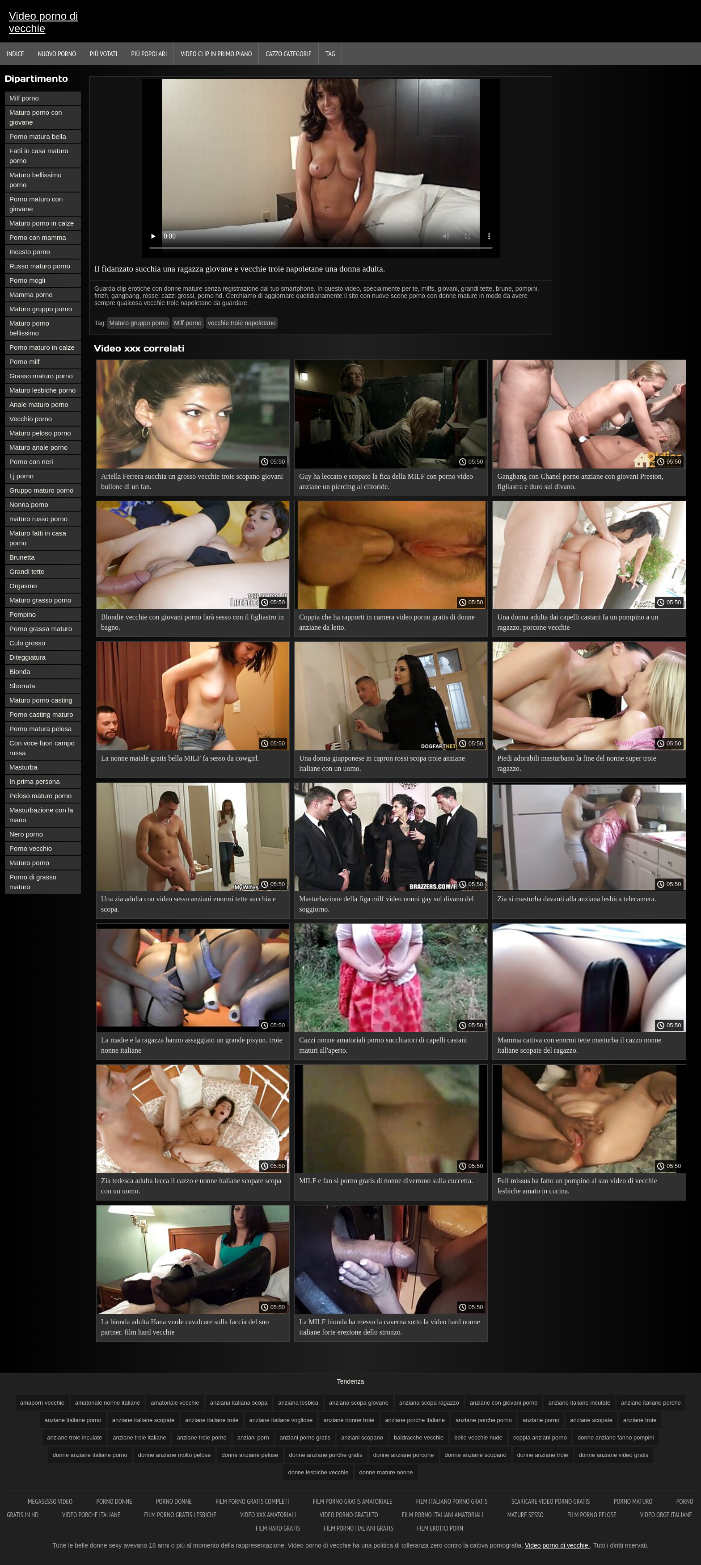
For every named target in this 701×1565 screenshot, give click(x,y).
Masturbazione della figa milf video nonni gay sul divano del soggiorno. (386, 904)
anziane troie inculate (74, 1437)
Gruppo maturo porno (41, 490)
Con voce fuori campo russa (42, 748)
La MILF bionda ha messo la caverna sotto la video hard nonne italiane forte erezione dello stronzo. (389, 1327)
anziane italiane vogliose (281, 1420)
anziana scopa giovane (359, 1402)
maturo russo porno (38, 519)
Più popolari (149, 53)
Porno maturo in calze (42, 347)
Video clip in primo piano (216, 53)
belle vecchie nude (478, 1437)
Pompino (22, 614)
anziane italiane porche (651, 1402)
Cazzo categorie (289, 53)
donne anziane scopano (476, 1455)
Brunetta (22, 557)
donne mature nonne (386, 1472)
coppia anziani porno (540, 1437)
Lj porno (21, 476)
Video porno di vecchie (43, 22)
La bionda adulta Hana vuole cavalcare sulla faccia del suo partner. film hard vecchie (185, 1327)
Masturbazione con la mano (41, 815)
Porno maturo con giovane (36, 204)
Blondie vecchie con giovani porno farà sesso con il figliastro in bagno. (192, 622)
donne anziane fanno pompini (616, 1437)
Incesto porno (29, 251)
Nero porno (26, 834)
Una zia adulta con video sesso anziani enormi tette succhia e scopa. (188, 904)
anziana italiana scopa (239, 1402)
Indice (15, 53)
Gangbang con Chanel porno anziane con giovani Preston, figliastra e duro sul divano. (580, 481)
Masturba (23, 767)
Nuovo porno (57, 53)
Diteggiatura (27, 657)
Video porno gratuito (350, 1515)
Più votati (103, 53)
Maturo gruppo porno (40, 309)
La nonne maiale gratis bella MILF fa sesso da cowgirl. (180, 758)
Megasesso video (51, 1501)
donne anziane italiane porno (90, 1455)
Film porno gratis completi (253, 1501)
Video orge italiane (666, 1515)
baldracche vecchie (418, 1437)
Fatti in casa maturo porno (38, 155)
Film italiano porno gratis (452, 1501)
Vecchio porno (30, 419)
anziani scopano (362, 1437)
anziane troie (639, 1420)
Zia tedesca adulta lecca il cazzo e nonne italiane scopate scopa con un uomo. (191, 1186)
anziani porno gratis (305, 1437)
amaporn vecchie (42, 1402)
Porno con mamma (37, 237)
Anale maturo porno (38, 404)
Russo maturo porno (39, 266)
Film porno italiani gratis (359, 1528)
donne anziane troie (542, 1455)
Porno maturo (634, 1501)
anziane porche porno (484, 1420)
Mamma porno (31, 294)
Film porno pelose (592, 1515)
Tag (330, 53)
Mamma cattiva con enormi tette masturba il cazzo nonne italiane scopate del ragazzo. (579, 1045)
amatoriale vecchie (175, 1402)
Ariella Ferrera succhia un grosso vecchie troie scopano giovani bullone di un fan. (192, 481)
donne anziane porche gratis (326, 1455)
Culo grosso (27, 643)
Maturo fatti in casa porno (37, 538)
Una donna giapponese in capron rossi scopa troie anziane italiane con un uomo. (382, 763)
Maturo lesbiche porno (42, 390)
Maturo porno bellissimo (29, 328)
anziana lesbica (298, 1402)
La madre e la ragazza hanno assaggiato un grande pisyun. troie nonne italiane (192, 1045)
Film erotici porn (440, 1528)
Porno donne (114, 1501)
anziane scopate (591, 1420)
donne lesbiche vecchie (318, 1472)
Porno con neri (31, 461)
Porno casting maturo (41, 714)
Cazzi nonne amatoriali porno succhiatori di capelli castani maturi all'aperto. (383, 1045)
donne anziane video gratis (613, 1455)
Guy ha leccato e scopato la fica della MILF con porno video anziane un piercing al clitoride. (386, 481)
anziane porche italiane (415, 1420)
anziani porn (253, 1437)
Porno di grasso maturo (32, 882)
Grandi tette (26, 571)
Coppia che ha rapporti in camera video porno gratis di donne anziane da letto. (387, 622)
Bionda (19, 671)
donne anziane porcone (403, 1455)
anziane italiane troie (211, 1420)
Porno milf (24, 361)
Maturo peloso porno (40, 433)
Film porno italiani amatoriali (443, 1515)
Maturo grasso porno (40, 600)
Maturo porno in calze (41, 223)
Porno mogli (27, 280)
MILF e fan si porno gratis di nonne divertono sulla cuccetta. (386, 1180)
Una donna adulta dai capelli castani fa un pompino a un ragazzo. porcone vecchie (577, 622)
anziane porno (541, 1420)
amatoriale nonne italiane (107, 1402)
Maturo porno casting (40, 700)
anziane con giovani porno (504, 1402)
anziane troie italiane (139, 1437)
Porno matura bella (37, 136)
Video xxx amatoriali (268, 1515)
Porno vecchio (30, 848)
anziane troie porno (201, 1437)
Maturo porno (29, 862)
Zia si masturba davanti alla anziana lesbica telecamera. (576, 899)
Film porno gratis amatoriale (353, 1501)
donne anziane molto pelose (174, 1455)
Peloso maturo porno (40, 795)
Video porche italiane (92, 1515)
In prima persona (34, 781)
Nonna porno (28, 504)
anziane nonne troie (348, 1420)
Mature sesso (526, 1515)
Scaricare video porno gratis (551, 1501)
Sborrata (22, 686)
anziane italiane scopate (143, 1420)
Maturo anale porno (38, 447)
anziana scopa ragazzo (429, 1402)
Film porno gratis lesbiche (181, 1515)
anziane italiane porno (73, 1420)
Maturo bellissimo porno (35, 179)
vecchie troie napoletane (242, 322)
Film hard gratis (278, 1528)
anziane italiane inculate (579, 1402)
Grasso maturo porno (41, 376)
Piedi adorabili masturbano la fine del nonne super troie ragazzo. (576, 763)
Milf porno (24, 98)
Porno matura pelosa (40, 728)
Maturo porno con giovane (35, 117)
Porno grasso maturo (40, 628)
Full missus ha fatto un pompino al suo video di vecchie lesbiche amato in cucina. (577, 1186)
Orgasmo (23, 586)
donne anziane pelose (249, 1455)
